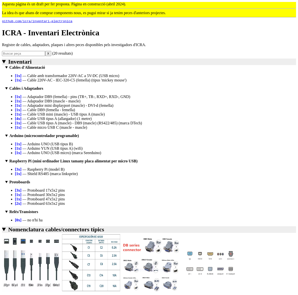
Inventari (19, 62)
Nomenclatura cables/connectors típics (56, 230)
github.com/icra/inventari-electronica (37, 22)
